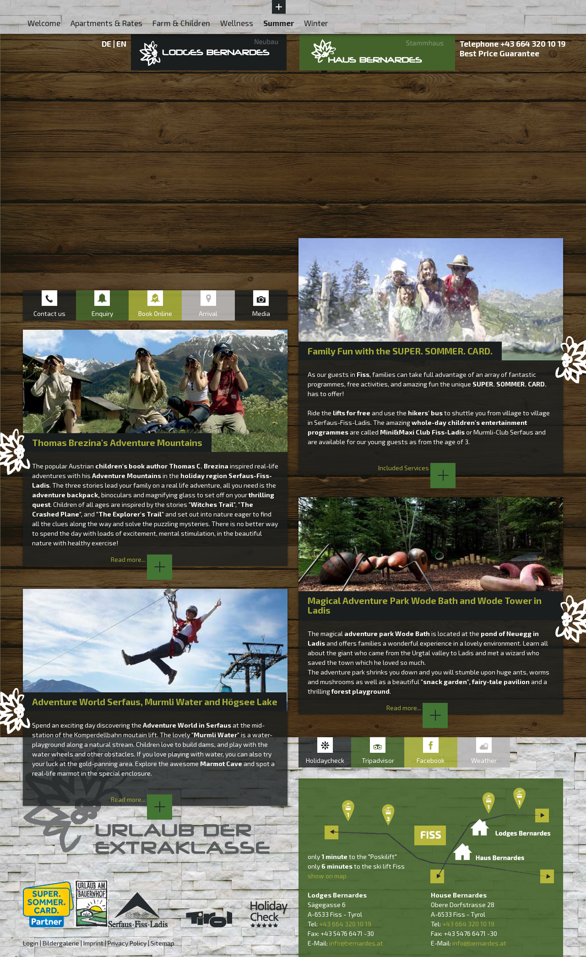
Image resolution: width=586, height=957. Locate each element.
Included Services (417, 468)
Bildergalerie (61, 943)
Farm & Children (181, 22)
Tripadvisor (378, 760)
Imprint (93, 943)
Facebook (431, 760)
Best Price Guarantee (499, 53)
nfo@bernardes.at (357, 943)
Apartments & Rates (106, 22)
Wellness (236, 22)
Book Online (155, 313)
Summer (278, 22)
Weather (484, 760)
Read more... (141, 559)
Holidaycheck (325, 760)
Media (261, 313)
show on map (327, 876)
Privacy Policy (127, 943)
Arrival (208, 313)
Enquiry (102, 313)
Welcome (43, 22)
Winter (316, 22)
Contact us (49, 313)
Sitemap (162, 943)
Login (30, 943)
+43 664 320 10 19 (533, 43)
